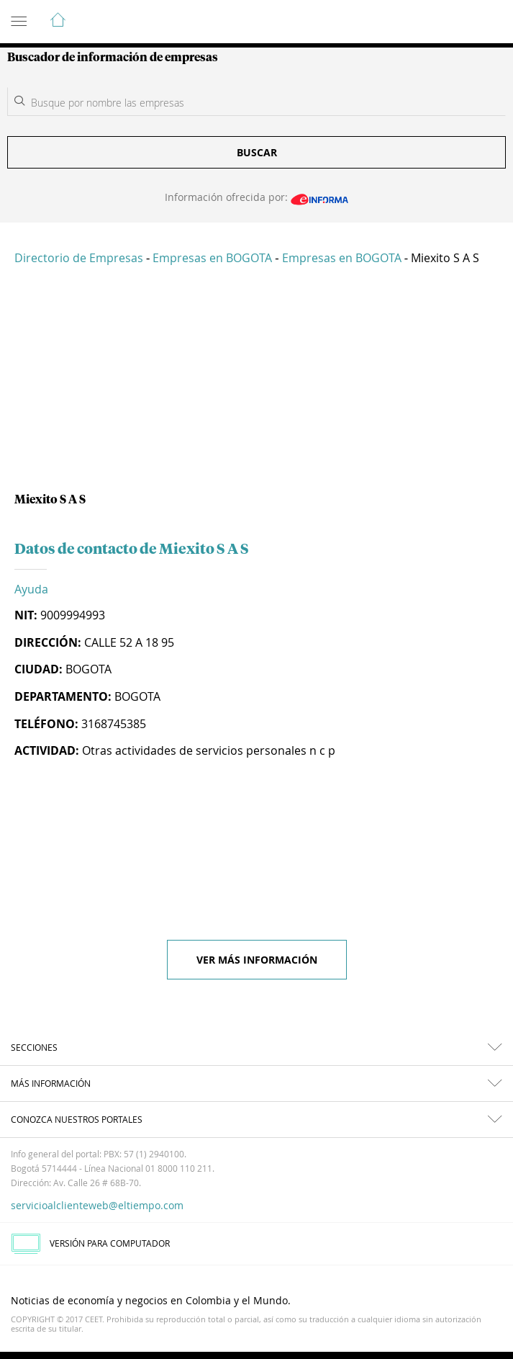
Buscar (257, 152)
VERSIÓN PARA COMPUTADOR (90, 1243)
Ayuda (31, 589)
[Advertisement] (256, 384)
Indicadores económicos (458, 22)
